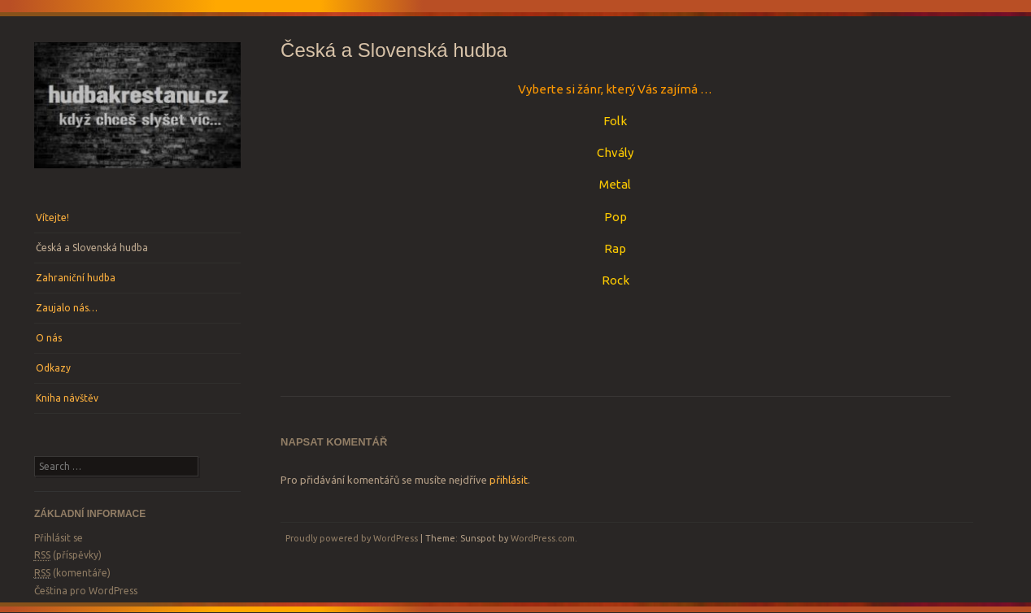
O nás (49, 338)
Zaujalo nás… (67, 307)
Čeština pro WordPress (85, 590)
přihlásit (508, 479)
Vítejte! (52, 217)
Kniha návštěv (67, 398)
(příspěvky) (68, 555)
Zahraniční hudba (75, 277)
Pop (615, 217)
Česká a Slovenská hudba (92, 247)
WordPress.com (543, 538)
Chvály (615, 152)
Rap (615, 248)
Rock (615, 280)
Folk (615, 121)
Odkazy (53, 368)
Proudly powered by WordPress (351, 538)
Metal (615, 184)
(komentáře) (72, 573)
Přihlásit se (58, 538)
